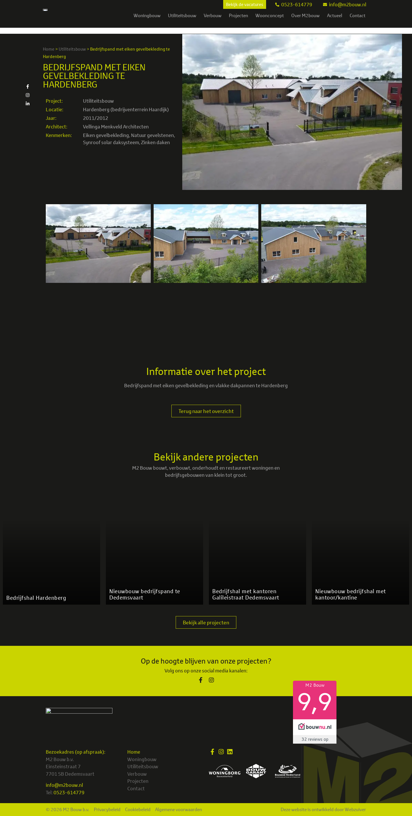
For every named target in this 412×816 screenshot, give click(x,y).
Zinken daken (155, 142)
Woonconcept (269, 21)
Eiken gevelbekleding (106, 135)
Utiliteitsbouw (182, 21)
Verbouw (212, 21)
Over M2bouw (305, 21)
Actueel (334, 21)
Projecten (238, 21)
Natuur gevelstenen (152, 135)
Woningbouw (147, 21)
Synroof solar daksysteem (111, 142)
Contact (357, 21)
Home (48, 49)
